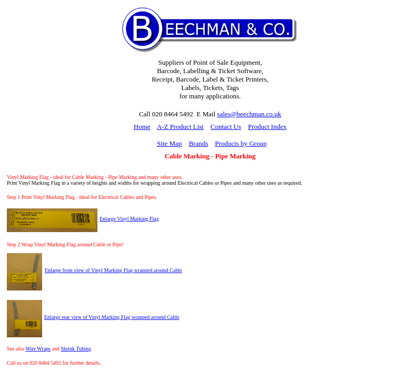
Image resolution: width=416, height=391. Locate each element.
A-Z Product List (180, 127)
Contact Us (226, 127)
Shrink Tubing (76, 349)
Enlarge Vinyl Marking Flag (129, 219)
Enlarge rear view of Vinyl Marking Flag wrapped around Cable (111, 317)
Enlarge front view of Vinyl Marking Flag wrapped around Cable (113, 270)
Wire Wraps (38, 349)
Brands (198, 143)
